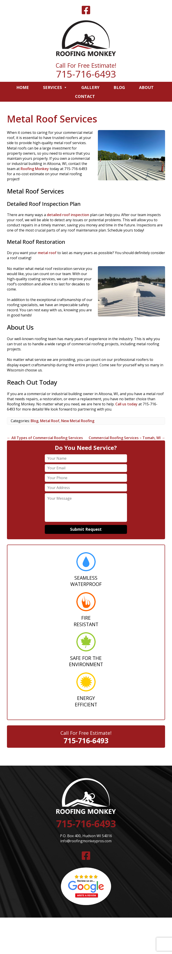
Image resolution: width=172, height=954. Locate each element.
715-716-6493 (86, 73)
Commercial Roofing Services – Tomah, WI (127, 437)
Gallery (90, 87)
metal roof (47, 252)
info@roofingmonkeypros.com (86, 840)
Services (55, 87)
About (146, 87)
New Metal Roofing (77, 420)
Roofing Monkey (35, 168)
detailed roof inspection (68, 214)
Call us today (126, 404)
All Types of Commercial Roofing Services (45, 437)
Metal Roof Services (52, 118)
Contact (85, 96)
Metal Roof (49, 420)
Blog (119, 87)
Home (22, 87)
